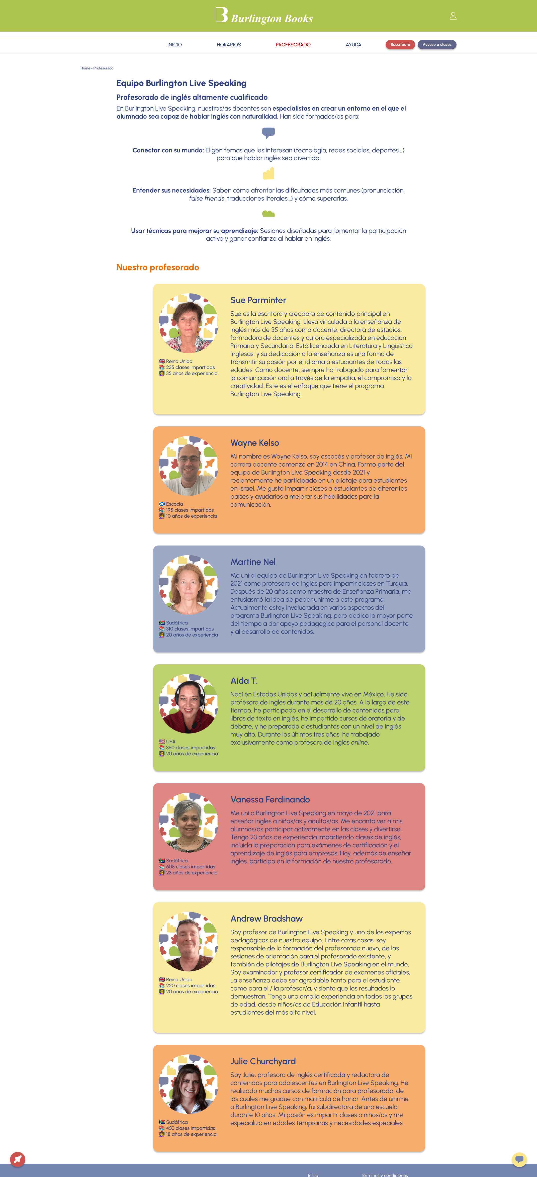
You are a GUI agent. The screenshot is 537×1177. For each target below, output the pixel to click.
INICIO (174, 45)
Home (85, 68)
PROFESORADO (293, 45)
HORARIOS (229, 45)
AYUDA (354, 45)
